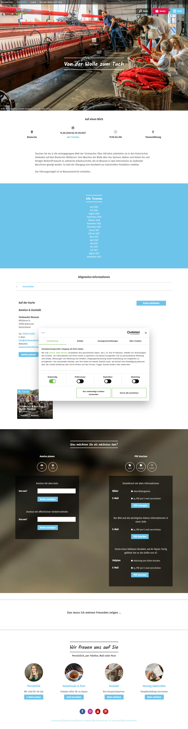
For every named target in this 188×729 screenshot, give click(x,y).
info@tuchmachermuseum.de (33, 340)
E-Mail (115, 498)
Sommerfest (24, 415)
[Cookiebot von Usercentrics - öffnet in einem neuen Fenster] (129, 333)
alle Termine (73, 137)
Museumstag (35, 415)
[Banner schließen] (146, 333)
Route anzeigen (47, 499)
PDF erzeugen (140, 505)
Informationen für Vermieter (107, 720)
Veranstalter (28, 286)
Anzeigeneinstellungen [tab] (108, 341)
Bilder (115, 490)
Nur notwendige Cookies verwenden (93, 393)
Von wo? (23, 490)
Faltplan (116, 560)
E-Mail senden (34, 697)
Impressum (56, 720)
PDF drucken (140, 536)
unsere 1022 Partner (58, 353)
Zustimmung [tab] (52, 341)
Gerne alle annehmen (129, 393)
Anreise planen (28, 354)
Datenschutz (69, 720)
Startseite (22, 2)
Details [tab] (80, 341)
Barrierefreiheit (130, 720)
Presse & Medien (85, 720)
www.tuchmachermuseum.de (33, 347)
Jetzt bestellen (74, 697)
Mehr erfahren (114, 697)
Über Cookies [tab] (136, 341)
